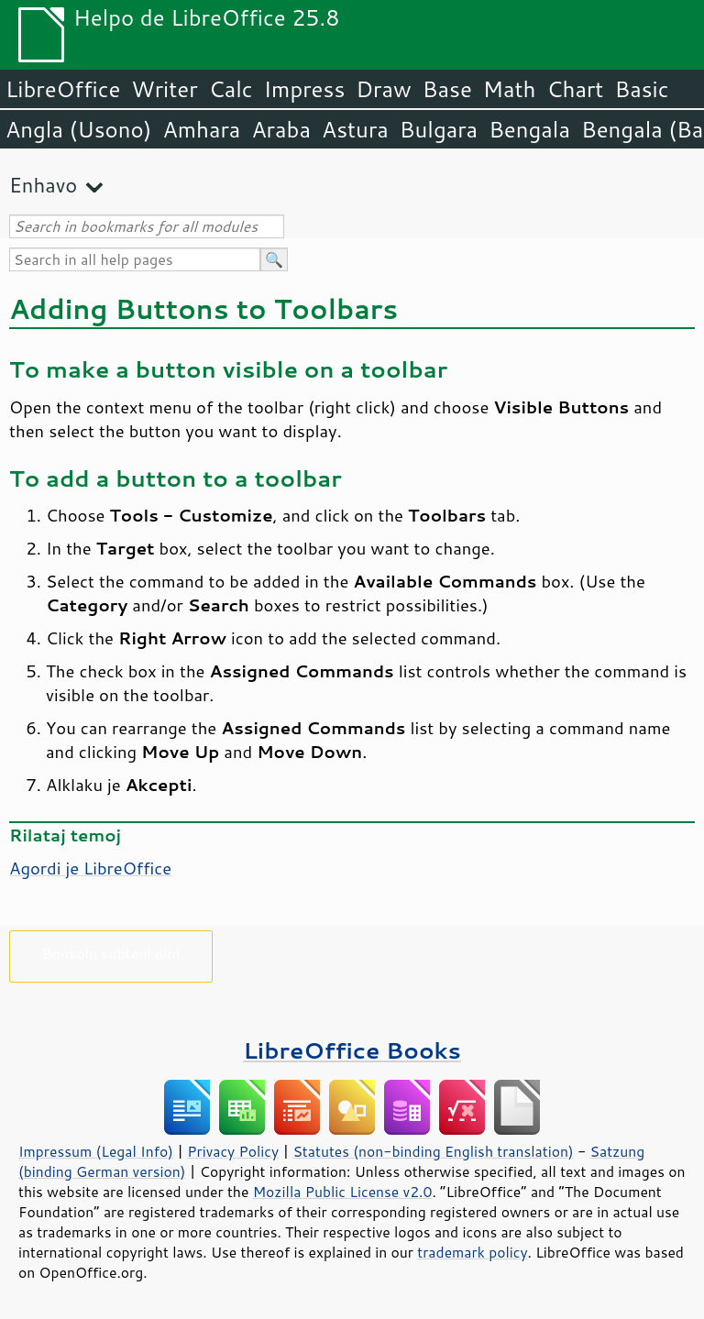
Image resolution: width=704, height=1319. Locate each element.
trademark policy (472, 1252)
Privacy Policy (233, 1151)
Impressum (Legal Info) (95, 1151)
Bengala (529, 129)
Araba (281, 129)
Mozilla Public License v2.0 (343, 1192)
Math (509, 88)
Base (447, 88)
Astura (355, 129)
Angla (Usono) (78, 129)
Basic (641, 88)
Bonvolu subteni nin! (110, 952)
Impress (305, 88)
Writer (164, 88)
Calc (231, 88)
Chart (574, 88)
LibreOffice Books (352, 1050)
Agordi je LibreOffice (90, 868)
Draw (383, 88)
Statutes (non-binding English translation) (432, 1151)
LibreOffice (63, 88)
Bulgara (439, 129)
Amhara (201, 129)
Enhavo (43, 184)
